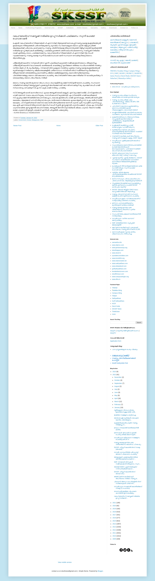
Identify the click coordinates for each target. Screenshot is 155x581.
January (117, 407)
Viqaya (114, 296)
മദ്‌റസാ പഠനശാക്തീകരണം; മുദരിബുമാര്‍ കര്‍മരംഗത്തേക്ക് (123, 204)
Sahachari (113, 78)
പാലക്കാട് (133, 42)
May (116, 395)
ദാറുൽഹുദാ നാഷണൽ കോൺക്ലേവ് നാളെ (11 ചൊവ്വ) (128, 487)
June (116, 392)
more (114, 314)
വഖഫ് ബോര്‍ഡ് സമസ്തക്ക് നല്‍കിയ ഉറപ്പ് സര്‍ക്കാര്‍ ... (127, 497)
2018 (114, 512)
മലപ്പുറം (124, 42)
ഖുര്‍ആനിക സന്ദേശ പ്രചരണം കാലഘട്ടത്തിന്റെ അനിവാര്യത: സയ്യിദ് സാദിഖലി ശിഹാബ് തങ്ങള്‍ (127, 131)
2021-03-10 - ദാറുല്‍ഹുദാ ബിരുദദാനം (126, 87)
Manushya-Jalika (124, 78)
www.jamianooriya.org (119, 247)
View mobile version (65, 562)
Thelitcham (116, 311)
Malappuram (35, 120)
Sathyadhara (116, 298)
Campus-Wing (134, 71)
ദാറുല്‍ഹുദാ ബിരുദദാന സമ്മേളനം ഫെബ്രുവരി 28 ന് (127, 438)
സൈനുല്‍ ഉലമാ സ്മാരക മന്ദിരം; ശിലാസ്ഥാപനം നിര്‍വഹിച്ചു (124, 233)
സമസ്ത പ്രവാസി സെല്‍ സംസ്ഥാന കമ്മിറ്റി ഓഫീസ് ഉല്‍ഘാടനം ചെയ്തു (125, 195)
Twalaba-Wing (122, 71)
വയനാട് (132, 40)
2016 (114, 518)
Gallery (103, 28)
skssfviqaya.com (117, 250)
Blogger (100, 571)
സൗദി (112, 60)
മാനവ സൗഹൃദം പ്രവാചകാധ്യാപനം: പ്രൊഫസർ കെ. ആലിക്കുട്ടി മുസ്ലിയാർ (127, 180)
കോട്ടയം (113, 47)
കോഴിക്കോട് (115, 42)
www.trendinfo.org (118, 258)
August (117, 386)
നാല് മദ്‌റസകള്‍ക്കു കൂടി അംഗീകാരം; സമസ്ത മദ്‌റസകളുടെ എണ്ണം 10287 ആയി (127, 137)
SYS (111, 73)
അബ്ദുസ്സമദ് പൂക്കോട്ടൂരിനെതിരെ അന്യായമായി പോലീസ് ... (126, 458)
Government (22, 120)
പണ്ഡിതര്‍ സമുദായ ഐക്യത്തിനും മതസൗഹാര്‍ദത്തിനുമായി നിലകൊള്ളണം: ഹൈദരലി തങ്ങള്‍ (125, 108)
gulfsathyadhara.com (119, 269)
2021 (114, 503)
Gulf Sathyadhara (118, 301)
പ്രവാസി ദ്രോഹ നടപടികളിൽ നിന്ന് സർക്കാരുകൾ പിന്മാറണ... (127, 482)
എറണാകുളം (122, 45)
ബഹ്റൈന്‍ (115, 63)
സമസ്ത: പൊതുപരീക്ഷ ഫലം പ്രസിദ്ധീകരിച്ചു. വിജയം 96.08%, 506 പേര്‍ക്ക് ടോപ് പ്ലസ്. (125, 101)
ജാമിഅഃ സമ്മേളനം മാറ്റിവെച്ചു (125, 415)
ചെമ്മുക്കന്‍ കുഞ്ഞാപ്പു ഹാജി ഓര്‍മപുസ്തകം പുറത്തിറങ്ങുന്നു (123, 126)
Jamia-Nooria (115, 76)
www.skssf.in (116, 253)
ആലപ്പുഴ (122, 47)
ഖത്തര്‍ (134, 60)
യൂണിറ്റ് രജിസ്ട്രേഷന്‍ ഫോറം (128, 331)
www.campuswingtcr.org (120, 276)
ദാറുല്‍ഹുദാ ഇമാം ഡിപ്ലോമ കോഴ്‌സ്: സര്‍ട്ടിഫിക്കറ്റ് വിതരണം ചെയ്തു (126, 199)
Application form (115, 341)
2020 (114, 506)
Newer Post (17, 125)
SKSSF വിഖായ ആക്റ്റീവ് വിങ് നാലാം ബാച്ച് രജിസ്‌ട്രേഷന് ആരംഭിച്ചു (125, 190)
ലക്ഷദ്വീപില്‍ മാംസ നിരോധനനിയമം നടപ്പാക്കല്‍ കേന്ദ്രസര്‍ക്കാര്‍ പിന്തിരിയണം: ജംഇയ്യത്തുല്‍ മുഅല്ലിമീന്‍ (125, 119)
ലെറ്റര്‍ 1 (113, 331)
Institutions (70, 28)
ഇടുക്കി (132, 45)
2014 (114, 524)
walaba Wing (117, 290)
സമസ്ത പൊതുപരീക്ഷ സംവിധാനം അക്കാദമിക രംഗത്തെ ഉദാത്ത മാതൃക (125, 96)
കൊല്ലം (114, 50)
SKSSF (60, 28)
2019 (114, 509)
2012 (114, 530)
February (117, 404)
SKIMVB (137, 73)
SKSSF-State (135, 76)
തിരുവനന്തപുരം (126, 50)
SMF (41, 120)
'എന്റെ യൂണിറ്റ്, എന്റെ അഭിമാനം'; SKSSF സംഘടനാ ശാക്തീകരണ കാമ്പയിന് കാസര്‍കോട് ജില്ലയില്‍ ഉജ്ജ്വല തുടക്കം (127, 160)
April (116, 398)
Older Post (99, 125)
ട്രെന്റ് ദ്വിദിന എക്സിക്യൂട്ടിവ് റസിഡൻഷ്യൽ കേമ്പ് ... (125, 468)
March (116, 401)
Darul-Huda (125, 76)
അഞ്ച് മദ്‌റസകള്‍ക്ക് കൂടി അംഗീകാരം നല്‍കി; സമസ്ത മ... (126, 477)
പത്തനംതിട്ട (132, 47)
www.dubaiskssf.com (119, 266)
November (118, 377)
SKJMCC (129, 73)
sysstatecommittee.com (120, 255)
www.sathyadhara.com (120, 263)
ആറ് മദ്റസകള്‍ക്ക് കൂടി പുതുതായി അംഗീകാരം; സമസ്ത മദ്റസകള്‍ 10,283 (126, 228)
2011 (114, 533)
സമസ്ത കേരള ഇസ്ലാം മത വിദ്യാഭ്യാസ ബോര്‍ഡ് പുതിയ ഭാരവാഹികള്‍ (123, 209)
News (20, 28)
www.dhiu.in (116, 279)
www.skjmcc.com (118, 245)
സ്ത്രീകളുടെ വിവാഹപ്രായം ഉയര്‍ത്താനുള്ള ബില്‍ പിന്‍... (125, 411)
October (117, 380)
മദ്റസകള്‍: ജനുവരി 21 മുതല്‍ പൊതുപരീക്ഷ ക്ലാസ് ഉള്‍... (125, 434)
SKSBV (122, 73)
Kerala (29, 120)
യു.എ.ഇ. (120, 60)
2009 (114, 539)
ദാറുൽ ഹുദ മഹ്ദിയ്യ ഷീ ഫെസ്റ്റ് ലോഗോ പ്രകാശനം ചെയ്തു (126, 453)
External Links (49, 28)
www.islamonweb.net (119, 261)
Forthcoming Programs (33, 28)
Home (13, 28)
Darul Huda (116, 306)
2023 (114, 371)
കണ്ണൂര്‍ (125, 40)
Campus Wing (117, 293)
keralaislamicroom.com (120, 271)
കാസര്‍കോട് (115, 40)
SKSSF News (116, 309)
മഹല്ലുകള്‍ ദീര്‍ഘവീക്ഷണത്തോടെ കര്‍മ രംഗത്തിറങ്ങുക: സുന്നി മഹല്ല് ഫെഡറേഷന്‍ (127, 168)
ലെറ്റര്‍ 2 (113, 333)
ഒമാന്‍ (127, 60)
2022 (114, 374)
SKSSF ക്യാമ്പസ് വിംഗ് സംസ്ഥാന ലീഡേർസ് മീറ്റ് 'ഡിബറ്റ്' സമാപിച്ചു (125, 154)
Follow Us (134, 28)
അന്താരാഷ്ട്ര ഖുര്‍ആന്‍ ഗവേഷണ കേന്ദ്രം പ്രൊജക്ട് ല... (126, 419)
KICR (114, 303)
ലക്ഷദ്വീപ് (114, 52)
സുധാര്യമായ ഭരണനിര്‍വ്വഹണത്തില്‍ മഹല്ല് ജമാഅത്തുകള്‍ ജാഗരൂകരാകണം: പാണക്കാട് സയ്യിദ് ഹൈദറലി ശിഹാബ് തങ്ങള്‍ (126, 147)
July (116, 389)
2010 (114, 536)
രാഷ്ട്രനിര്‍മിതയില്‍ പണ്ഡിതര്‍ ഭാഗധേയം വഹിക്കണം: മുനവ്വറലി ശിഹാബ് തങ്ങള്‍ (127, 113)
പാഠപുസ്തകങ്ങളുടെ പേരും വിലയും (125, 349)
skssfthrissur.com (118, 274)
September (118, 383)
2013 (114, 527)
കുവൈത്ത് (125, 63)
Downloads (113, 28)
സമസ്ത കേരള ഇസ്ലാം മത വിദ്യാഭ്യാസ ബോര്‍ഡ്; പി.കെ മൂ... (128, 443)
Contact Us (124, 28)
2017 (114, 515)
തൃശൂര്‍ (113, 45)
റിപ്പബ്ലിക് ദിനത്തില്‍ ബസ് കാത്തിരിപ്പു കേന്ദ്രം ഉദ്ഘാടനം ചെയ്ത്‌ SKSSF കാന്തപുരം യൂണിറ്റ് (126, 185)
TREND (113, 71)
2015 (114, 521)
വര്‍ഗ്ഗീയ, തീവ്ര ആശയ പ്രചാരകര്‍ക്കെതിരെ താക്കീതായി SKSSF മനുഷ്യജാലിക (127, 174)
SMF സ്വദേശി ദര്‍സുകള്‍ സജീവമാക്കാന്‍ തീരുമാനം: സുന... (127, 463)
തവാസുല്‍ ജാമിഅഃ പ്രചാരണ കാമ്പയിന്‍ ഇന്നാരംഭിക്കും (125, 492)
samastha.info (117, 242)
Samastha (94, 28)
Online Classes (82, 28)
